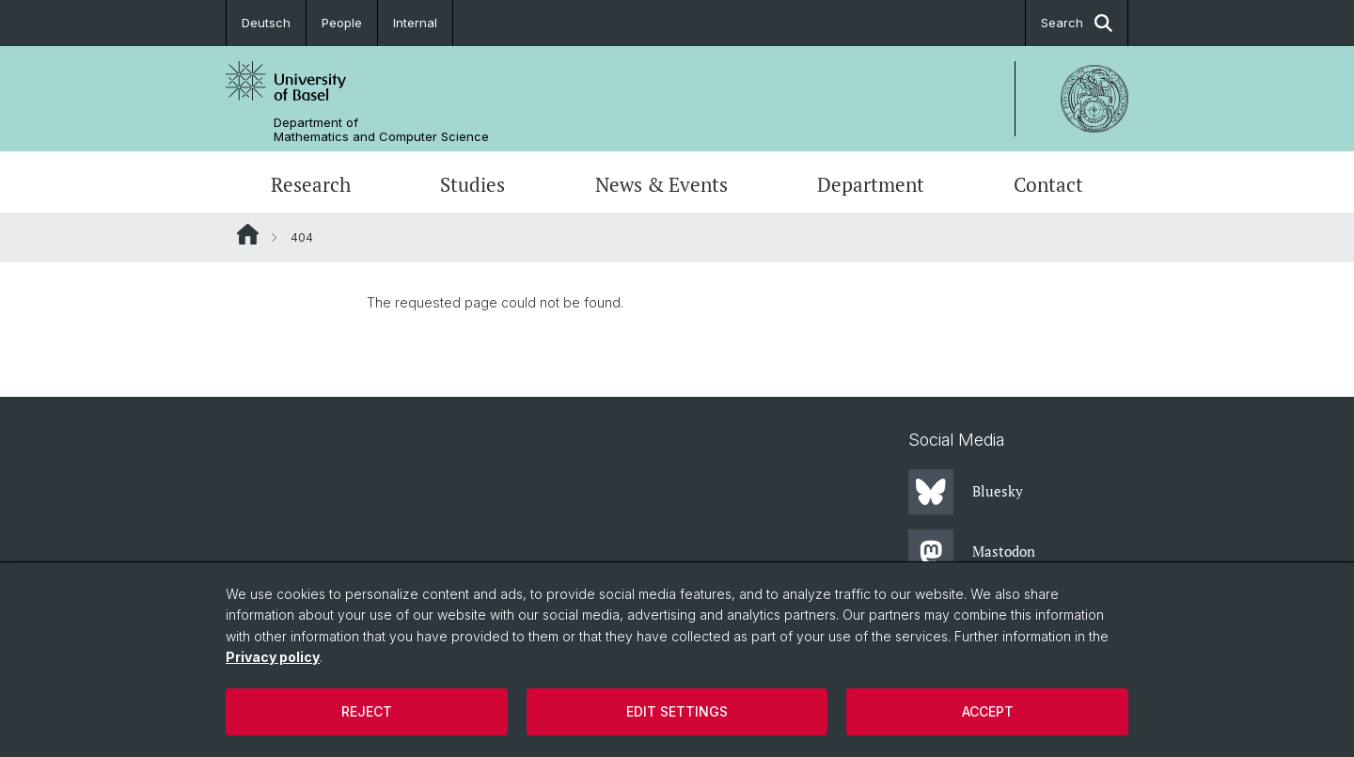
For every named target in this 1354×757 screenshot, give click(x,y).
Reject (366, 711)
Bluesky (965, 491)
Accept (988, 711)
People (342, 22)
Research (311, 184)
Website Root (248, 234)
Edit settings (677, 711)
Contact (1048, 184)
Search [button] (1076, 23)
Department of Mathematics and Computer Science (381, 130)
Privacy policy (273, 657)
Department (870, 184)
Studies (472, 184)
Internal (415, 22)
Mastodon (971, 552)
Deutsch (266, 22)
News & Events (661, 184)
